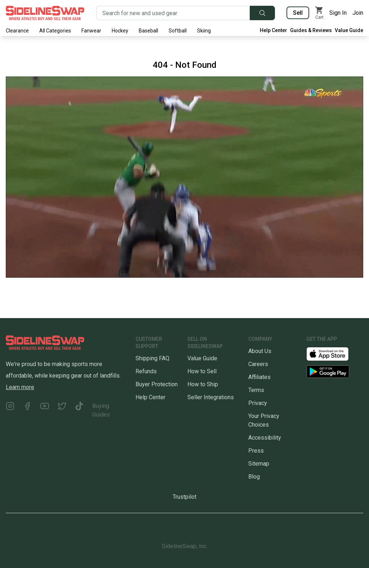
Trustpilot (184, 496)
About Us (259, 351)
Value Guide (349, 30)
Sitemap (258, 463)
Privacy (257, 403)
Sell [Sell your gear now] (298, 12)
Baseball (148, 31)
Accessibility (264, 437)
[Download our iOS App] (333, 353)
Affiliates (259, 377)
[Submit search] (262, 13)
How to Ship (202, 384)
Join (357, 12)
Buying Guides (101, 410)
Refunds (146, 371)
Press (256, 450)
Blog (254, 476)
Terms (256, 390)
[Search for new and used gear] (173, 13)
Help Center (273, 30)
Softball (178, 31)
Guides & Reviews (311, 30)
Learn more (20, 387)
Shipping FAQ (152, 358)
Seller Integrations (210, 397)
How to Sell (202, 371)
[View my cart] (319, 13)
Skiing (204, 31)
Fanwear (91, 31)
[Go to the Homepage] (45, 13)
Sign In (338, 12)
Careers (258, 364)
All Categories (55, 31)
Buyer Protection (156, 384)
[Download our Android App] (334, 371)
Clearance (17, 31)
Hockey (120, 31)
